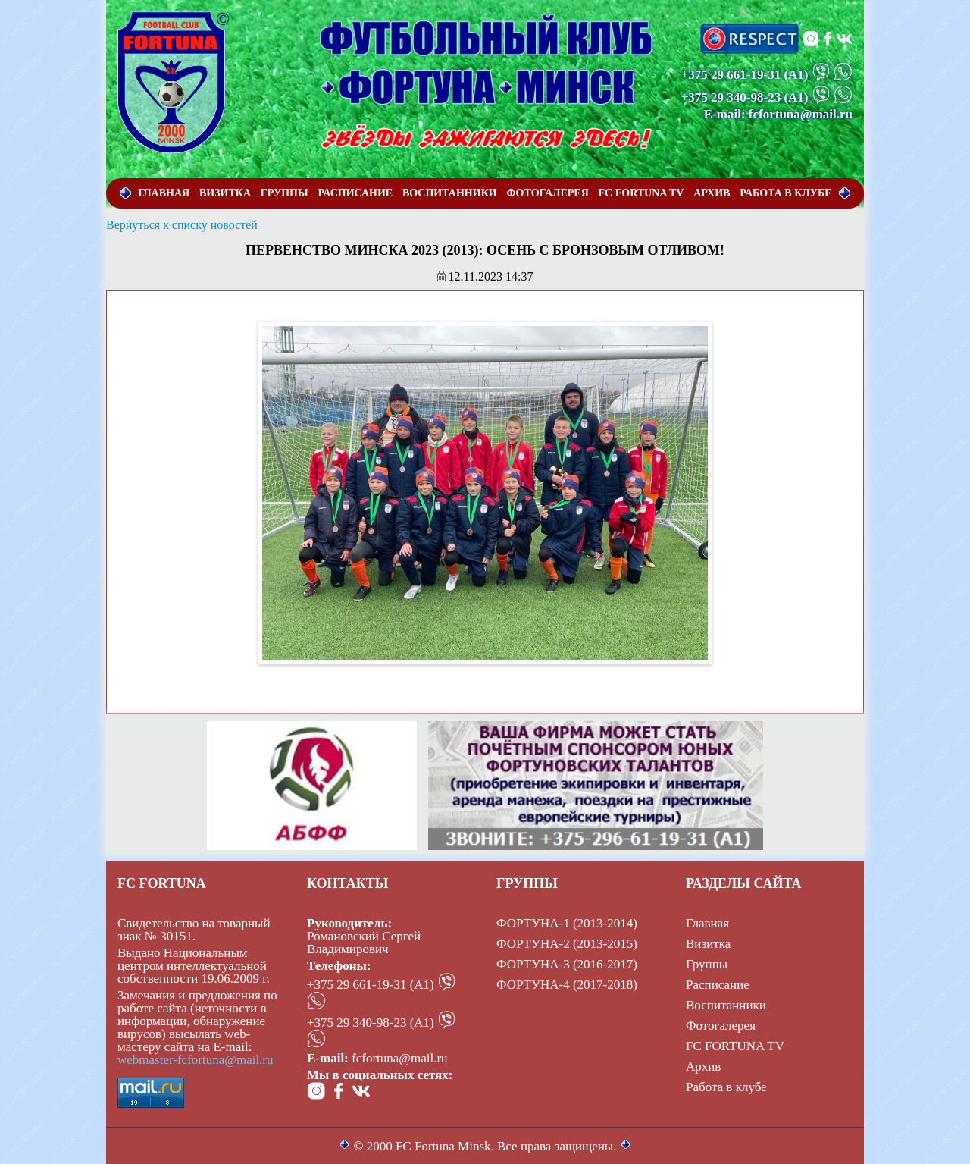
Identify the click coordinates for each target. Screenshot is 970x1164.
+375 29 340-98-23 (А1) (370, 1022)
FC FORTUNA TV (735, 1046)
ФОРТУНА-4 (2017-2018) (566, 984)
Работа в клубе (726, 1087)
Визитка (708, 944)
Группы (707, 964)
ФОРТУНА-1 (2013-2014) (566, 923)
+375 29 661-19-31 (731, 74)
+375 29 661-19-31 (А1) (370, 984)
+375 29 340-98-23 (731, 97)
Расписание (717, 984)
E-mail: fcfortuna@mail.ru (778, 114)
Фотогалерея (721, 1025)
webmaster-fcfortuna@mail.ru (195, 1060)
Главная (707, 923)
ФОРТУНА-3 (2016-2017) (566, 964)
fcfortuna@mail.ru (400, 1058)
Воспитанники (726, 1005)
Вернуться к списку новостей (182, 224)
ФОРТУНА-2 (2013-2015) (566, 944)
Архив (703, 1066)
